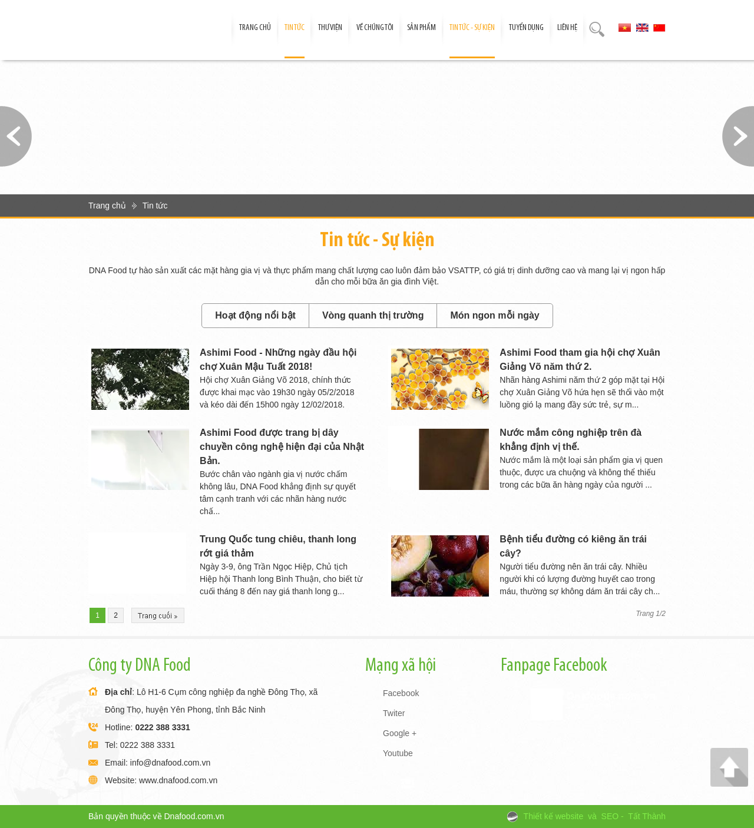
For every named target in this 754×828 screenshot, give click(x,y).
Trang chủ (107, 205)
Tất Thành (647, 816)
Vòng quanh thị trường (373, 315)
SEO (610, 816)
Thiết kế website (554, 816)
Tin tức (155, 205)
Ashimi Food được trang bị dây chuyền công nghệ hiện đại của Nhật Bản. (282, 447)
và (592, 816)
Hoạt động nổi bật (255, 315)
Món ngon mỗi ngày (494, 315)
